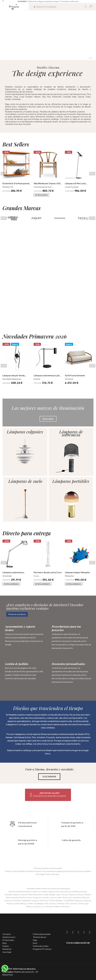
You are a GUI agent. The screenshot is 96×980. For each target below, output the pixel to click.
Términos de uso (39, 937)
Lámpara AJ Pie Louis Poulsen (75, 226)
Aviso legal (6, 952)
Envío (35, 943)
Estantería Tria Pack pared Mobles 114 (15, 226)
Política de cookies (40, 946)
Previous (4, 216)
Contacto (6, 934)
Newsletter (7, 949)
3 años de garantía (71, 856)
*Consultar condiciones (69, 1)
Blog (4, 943)
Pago (35, 940)
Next (92, 216)
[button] (17, 614)
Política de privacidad (41, 934)
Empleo (5, 946)
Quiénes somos (8, 937)
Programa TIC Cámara (42, 949)
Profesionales (8, 940)
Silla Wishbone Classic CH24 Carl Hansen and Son (48, 226)
